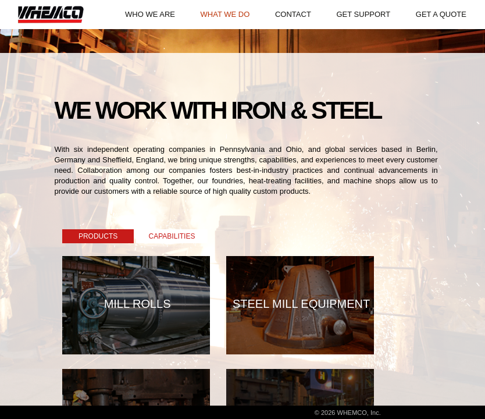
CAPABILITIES (172, 236)
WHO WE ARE (150, 14)
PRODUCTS (98, 236)
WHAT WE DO (225, 14)
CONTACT (293, 14)
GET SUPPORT (363, 14)
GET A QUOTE (441, 14)
